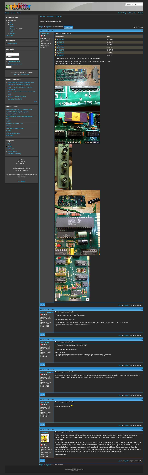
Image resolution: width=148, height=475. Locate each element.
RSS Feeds (10, 149)
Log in (41, 27)
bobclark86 (9, 135)
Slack (11, 31)
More (35, 101)
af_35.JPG (60, 42)
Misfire (12, 29)
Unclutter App (25, 74)
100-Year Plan (132, 13)
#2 (142, 309)
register (48, 27)
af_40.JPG (60, 55)
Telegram (12, 33)
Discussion (50, 16)
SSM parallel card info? (15, 99)
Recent (19, 13)
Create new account (14, 61)
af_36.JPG (60, 45)
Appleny (8, 126)
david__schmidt (47, 312)
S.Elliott (8, 130)
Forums (13, 13)
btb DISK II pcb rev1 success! (17, 96)
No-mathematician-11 (12, 114)
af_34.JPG (60, 39)
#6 (142, 429)
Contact (140, 13)
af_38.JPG (60, 50)
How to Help (21, 181)
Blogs (9, 144)
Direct (15, 74)
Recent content (12, 43)
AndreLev (44, 34)
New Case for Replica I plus (14, 123)
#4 (142, 369)
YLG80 (8, 121)
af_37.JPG (60, 47)
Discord (12, 26)
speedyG (44, 432)
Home (7, 13)
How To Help (122, 13)
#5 (142, 399)
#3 (142, 339)
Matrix (11, 24)
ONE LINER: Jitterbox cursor (15, 128)
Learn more (9, 35)
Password (9, 56)
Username (9, 52)
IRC (11, 22)
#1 (142, 31)
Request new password (15, 64)
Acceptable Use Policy (14, 153)
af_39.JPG (60, 53)
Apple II (58, 16)
